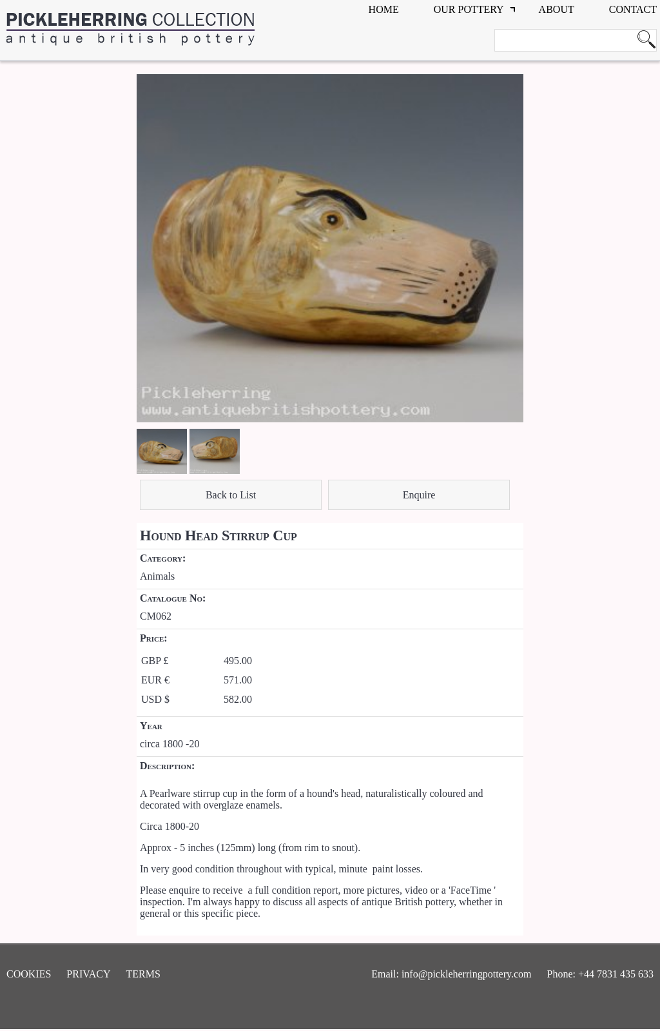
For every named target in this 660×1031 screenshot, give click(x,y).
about (556, 9)
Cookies (28, 973)
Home (384, 9)
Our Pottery (469, 9)
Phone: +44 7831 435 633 (600, 973)
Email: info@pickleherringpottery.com (451, 973)
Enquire (419, 494)
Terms (143, 973)
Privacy (88, 973)
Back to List (231, 494)
